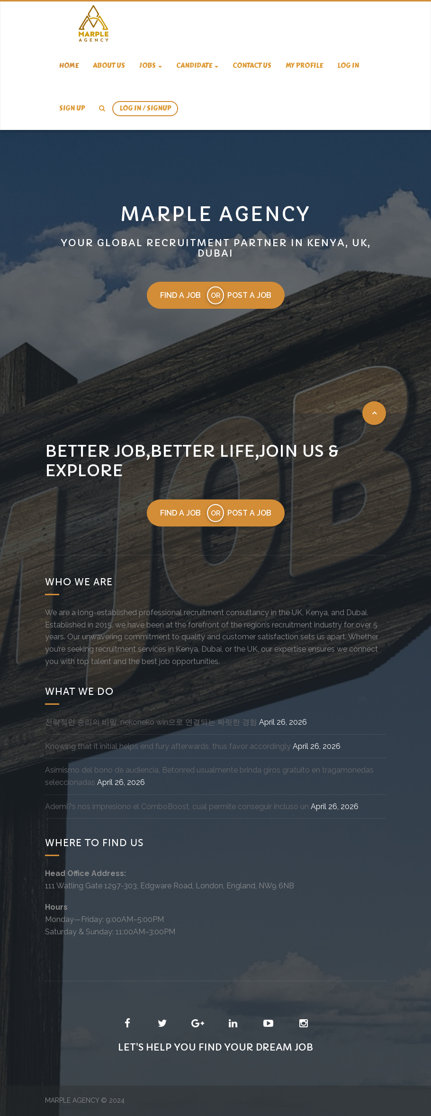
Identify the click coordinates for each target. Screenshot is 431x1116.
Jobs (150, 66)
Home (69, 66)
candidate (197, 66)
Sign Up (72, 108)
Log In (348, 66)
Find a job (180, 295)
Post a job (249, 295)
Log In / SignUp (145, 108)
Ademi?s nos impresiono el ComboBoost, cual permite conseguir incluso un (177, 806)
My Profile (304, 66)
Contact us (252, 66)
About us (109, 66)
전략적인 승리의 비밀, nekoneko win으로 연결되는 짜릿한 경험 (151, 722)
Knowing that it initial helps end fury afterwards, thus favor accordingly (168, 746)
